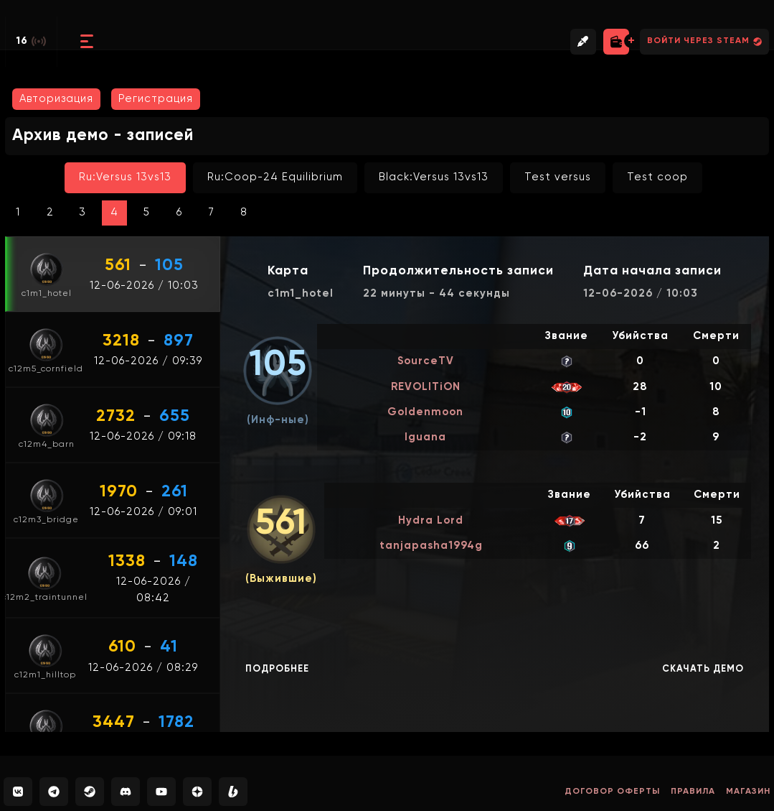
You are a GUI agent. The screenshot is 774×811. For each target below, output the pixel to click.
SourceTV (425, 361)
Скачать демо (703, 669)
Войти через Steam (704, 41)
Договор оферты (612, 791)
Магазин (748, 791)
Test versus (557, 177)
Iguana (425, 437)
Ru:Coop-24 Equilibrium (275, 177)
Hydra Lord (430, 520)
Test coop (657, 177)
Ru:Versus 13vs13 (125, 177)
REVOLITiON (426, 386)
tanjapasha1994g (431, 545)
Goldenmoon (425, 412)
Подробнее (277, 669)
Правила (693, 791)
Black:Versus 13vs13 (434, 177)
